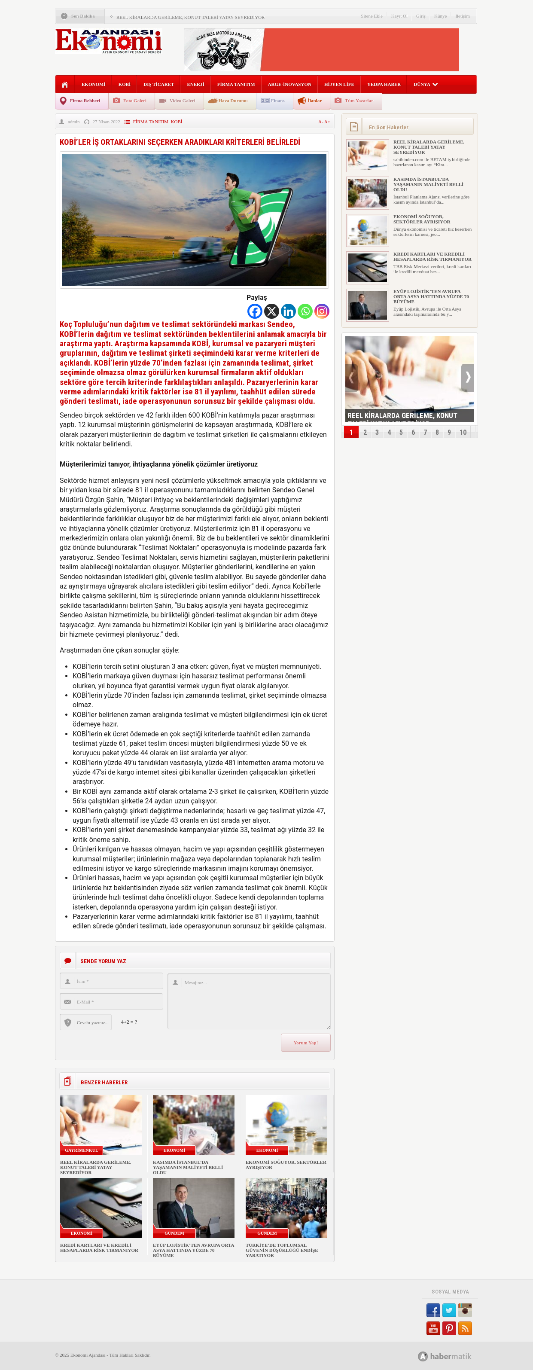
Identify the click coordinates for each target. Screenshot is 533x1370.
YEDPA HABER (384, 84)
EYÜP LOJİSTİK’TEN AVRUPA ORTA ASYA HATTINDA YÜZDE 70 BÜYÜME (193, 1250)
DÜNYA (426, 84)
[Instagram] (321, 311)
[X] (271, 311)
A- (321, 121)
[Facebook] (254, 311)
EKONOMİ (94, 84)
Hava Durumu (233, 100)
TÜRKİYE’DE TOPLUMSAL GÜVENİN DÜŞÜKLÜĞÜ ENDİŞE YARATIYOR (282, 1250)
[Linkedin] (288, 311)
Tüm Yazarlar (359, 100)
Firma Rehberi (85, 100)
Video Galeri (182, 100)
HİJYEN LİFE (339, 84)
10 (463, 432)
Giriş (421, 15)
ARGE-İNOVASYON (289, 84)
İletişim (462, 15)
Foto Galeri (134, 100)
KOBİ (125, 84)
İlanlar (315, 100)
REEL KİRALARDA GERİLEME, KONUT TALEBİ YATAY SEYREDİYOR (190, 17)
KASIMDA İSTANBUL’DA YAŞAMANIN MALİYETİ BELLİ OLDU (188, 1167)
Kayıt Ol (399, 15)
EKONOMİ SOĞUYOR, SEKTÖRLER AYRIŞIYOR (422, 219)
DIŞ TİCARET (158, 84)
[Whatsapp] (305, 311)
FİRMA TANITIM (236, 84)
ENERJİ (195, 84)
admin (74, 121)
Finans (278, 100)
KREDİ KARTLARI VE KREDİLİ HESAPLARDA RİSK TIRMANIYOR (99, 1247)
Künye (440, 15)
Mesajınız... (249, 1001)
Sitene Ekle (371, 15)
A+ (327, 121)
